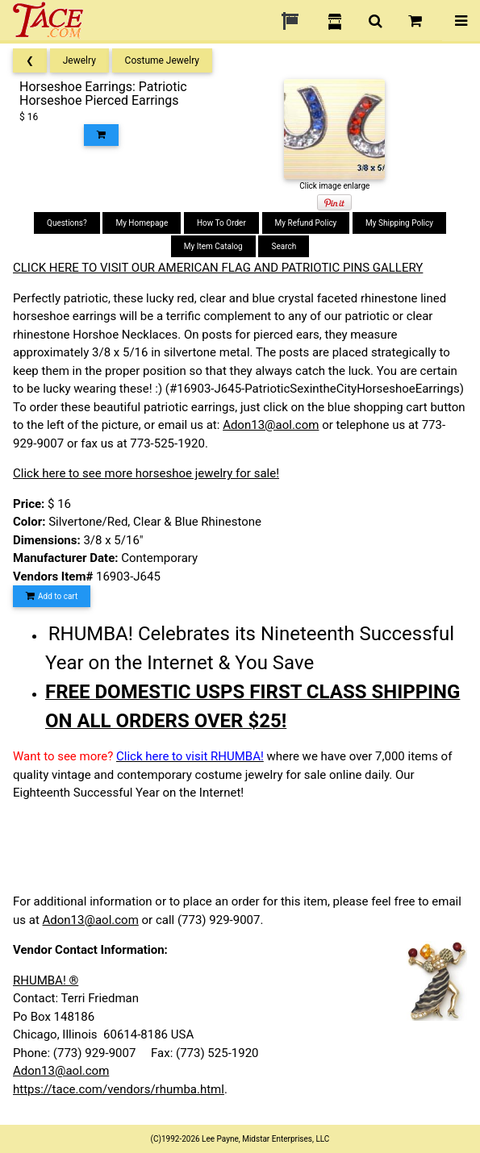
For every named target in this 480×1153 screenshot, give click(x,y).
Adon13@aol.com (271, 425)
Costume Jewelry (162, 60)
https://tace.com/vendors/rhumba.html (118, 1089)
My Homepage (141, 223)
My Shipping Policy (399, 223)
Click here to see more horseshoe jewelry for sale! (146, 473)
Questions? (67, 223)
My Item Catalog (213, 246)
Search (283, 246)
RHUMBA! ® (45, 980)
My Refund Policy (306, 223)
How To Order (221, 223)
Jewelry (79, 60)
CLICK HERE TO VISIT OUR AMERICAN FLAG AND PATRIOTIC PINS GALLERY (218, 267)
